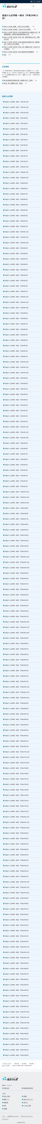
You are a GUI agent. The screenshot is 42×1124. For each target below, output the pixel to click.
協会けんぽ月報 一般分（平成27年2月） (17, 806)
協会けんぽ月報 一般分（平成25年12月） (17, 882)
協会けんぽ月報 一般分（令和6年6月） (17, 199)
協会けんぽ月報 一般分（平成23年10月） (17, 1023)
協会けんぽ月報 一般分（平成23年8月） (17, 1033)
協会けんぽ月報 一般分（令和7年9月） (17, 118)
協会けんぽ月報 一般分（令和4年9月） (17, 313)
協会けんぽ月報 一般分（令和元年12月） (17, 492)
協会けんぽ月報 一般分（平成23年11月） (17, 1017)
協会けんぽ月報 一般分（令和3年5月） (17, 400)
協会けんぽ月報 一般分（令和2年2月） (17, 481)
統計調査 (31, 1063)
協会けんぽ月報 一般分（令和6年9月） (17, 183)
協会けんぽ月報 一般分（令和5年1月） (17, 291)
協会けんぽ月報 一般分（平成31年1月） (17, 551)
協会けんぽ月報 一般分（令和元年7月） (17, 519)
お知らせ (25, 1102)
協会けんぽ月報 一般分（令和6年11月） (17, 172)
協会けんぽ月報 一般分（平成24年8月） (17, 968)
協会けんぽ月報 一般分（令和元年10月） (17, 503)
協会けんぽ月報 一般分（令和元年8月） (17, 513)
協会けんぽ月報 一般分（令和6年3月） (17, 215)
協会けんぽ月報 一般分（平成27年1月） (17, 811)
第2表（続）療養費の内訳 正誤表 (15, 83)
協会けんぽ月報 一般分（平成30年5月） (17, 595)
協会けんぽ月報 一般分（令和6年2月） (17, 221)
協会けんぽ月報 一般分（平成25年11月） (17, 887)
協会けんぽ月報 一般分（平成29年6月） (17, 654)
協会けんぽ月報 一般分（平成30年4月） (17, 600)
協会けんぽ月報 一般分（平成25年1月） (17, 936)
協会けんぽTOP (7, 1063)
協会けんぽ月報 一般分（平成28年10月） (17, 698)
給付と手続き (7, 1096)
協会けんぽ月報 (7, 96)
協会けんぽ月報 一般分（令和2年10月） (17, 438)
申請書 (25, 1096)
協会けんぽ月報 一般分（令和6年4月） (17, 210)
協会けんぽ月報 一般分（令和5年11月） (17, 237)
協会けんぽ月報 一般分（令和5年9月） (17, 248)
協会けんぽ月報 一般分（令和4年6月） (17, 329)
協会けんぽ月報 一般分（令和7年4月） (17, 145)
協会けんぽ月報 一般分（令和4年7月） (17, 324)
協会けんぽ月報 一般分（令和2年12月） (17, 427)
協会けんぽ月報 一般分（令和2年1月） (17, 486)
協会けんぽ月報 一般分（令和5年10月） (17, 243)
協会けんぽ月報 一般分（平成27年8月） (17, 773)
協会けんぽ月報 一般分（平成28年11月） (17, 692)
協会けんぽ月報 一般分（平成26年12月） (17, 817)
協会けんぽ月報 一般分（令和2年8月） (17, 448)
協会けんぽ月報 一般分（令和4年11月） (17, 302)
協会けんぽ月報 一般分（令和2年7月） (17, 454)
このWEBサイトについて (13, 1116)
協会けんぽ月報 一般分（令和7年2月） (17, 156)
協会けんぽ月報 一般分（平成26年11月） (17, 822)
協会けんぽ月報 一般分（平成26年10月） (17, 828)
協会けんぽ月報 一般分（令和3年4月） (17, 405)
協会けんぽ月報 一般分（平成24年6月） (17, 979)
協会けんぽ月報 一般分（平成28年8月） (17, 708)
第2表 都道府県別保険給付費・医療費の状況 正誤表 (20, 80)
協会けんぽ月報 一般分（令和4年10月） (17, 308)
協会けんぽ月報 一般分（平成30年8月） (17, 578)
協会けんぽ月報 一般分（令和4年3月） (17, 345)
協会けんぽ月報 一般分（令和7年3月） (17, 150)
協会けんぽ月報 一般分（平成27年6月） (17, 784)
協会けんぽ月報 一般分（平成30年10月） (17, 568)
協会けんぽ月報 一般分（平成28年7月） (17, 714)
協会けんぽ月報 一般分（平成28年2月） (17, 741)
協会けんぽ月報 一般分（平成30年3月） (17, 605)
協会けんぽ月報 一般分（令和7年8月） (17, 123)
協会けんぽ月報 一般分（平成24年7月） (17, 974)
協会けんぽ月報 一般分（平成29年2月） (17, 676)
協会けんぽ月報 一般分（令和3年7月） (17, 389)
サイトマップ (5, 1119)
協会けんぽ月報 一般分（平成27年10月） (17, 763)
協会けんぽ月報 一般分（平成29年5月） (17, 660)
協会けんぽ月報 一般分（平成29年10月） (17, 633)
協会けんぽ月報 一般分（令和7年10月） (17, 113)
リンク (3, 1116)
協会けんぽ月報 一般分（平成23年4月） (17, 1055)
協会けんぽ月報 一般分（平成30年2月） (17, 611)
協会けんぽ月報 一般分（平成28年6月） (17, 719)
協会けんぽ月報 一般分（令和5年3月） (17, 280)
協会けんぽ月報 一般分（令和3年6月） (17, 394)
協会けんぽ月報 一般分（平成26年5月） (17, 855)
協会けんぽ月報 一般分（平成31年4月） (17, 535)
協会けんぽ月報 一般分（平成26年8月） (17, 838)
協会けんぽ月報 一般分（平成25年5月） (17, 920)
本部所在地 (6, 1088)
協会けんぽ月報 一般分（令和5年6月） (17, 264)
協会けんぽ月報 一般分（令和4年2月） (17, 351)
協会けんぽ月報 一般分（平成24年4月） (17, 990)
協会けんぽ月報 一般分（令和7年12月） (17, 102)
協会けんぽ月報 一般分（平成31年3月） (17, 540)
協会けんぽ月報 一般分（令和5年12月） (17, 232)
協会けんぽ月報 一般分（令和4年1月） (17, 356)
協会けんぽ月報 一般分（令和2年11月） (17, 432)
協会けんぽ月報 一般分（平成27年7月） (17, 779)
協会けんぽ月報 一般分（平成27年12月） (17, 752)
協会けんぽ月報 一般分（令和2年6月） (17, 459)
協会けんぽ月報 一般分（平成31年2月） (17, 546)
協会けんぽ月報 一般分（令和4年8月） (17, 318)
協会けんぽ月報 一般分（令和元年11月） (17, 497)
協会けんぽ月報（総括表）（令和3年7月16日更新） (20, 29)
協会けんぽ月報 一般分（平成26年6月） (17, 849)
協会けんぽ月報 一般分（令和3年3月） (17, 410)
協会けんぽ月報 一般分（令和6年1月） (17, 226)
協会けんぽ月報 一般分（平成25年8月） (17, 903)
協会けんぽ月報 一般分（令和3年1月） (17, 421)
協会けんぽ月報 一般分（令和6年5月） (17, 205)
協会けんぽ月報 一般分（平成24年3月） (17, 995)
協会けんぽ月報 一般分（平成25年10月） (17, 893)
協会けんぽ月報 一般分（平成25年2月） (17, 941)
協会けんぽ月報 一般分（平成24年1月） (17, 1006)
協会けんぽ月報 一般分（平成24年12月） (17, 947)
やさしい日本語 (36, 1)
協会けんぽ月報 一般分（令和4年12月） (17, 297)
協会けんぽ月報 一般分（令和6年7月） (17, 194)
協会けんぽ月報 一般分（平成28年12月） (17, 687)
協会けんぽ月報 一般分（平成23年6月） (17, 1044)
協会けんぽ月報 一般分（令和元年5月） (17, 530)
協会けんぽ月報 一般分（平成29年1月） (17, 681)
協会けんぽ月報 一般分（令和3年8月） (17, 383)
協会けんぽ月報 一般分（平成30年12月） (17, 557)
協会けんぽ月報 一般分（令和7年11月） (17, 107)
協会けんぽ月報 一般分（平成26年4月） (17, 860)
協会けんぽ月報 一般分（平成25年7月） (17, 909)
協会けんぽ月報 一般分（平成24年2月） (17, 1001)
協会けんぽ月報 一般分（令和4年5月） (17, 335)
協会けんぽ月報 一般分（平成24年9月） (17, 963)
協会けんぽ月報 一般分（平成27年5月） (17, 790)
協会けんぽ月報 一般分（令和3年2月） (17, 416)
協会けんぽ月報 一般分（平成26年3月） (17, 865)
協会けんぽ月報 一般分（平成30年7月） (17, 584)
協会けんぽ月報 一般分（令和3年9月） (17, 378)
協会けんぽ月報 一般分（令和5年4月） (17, 275)
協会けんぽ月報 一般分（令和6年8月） (17, 188)
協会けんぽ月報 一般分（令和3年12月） (17, 362)
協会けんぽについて (28, 1099)
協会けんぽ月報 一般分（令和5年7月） (17, 259)
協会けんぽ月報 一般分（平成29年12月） (17, 622)
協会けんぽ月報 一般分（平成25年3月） (17, 930)
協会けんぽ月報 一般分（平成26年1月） (17, 876)
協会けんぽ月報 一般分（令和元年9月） (17, 508)
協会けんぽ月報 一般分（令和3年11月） (17, 367)
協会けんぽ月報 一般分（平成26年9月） (17, 833)
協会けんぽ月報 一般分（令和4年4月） (17, 340)
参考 (7, 55)
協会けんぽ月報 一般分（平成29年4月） (17, 665)
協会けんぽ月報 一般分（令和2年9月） (17, 443)
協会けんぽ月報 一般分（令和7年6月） (17, 134)
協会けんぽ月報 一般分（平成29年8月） (17, 643)
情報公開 (17, 1063)
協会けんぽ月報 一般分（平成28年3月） (17, 735)
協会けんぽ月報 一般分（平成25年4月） (17, 925)
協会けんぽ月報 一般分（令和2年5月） (17, 465)
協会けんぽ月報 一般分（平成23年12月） (17, 1012)
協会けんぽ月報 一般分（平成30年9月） (17, 573)
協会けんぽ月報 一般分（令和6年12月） (17, 167)
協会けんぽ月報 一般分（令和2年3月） (17, 475)
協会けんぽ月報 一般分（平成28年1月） (17, 746)
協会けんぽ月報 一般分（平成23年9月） (17, 1028)
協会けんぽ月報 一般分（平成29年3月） (17, 670)
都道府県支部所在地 (28, 1088)
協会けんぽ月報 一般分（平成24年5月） (17, 985)
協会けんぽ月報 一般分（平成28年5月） (17, 725)
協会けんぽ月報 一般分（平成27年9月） (17, 768)
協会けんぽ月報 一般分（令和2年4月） (17, 470)
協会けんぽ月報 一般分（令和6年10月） (17, 178)
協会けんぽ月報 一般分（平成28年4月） (17, 730)
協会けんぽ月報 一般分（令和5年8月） (17, 253)
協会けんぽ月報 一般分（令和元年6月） (17, 524)
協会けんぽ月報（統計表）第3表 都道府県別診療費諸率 (21, 52)
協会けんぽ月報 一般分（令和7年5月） (17, 140)
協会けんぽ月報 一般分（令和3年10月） (17, 373)
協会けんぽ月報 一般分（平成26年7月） (17, 844)
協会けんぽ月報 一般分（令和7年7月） (17, 129)
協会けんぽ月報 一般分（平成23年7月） (17, 1039)
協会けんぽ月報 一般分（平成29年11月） (17, 627)
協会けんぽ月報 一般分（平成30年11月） (17, 562)
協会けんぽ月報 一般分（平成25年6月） (17, 914)
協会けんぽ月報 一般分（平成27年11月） (17, 757)
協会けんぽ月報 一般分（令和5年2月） (17, 286)
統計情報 (24, 1063)
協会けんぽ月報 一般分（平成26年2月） (17, 871)
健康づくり (6, 1099)
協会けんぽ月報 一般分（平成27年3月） (17, 801)
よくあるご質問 (27, 1105)
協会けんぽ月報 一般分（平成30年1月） (17, 616)
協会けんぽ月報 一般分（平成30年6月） (17, 589)
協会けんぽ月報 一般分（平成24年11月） (17, 952)
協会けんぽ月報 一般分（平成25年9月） (17, 898)
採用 (5, 1105)
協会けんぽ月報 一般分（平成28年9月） (17, 703)
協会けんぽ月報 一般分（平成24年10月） (17, 958)
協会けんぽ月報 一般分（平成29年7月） (17, 649)
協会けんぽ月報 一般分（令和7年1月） (17, 161)
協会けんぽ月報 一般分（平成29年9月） (17, 638)
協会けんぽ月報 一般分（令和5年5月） (17, 270)
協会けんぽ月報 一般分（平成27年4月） (17, 795)
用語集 (5, 1108)
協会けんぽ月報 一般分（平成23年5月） (17, 1050)
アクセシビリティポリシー (27, 1116)
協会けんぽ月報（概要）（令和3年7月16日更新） (19, 26)
